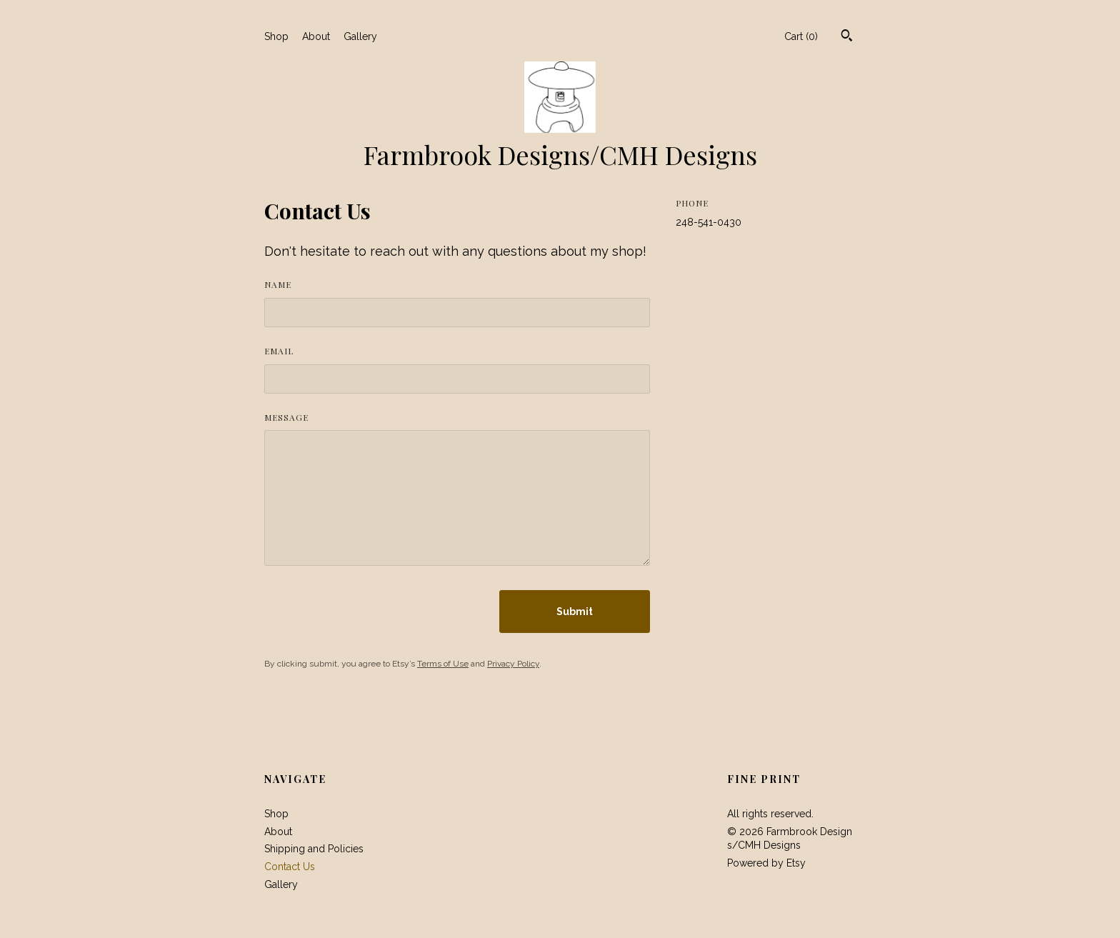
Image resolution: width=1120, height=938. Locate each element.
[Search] (846, 37)
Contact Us (289, 866)
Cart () (801, 36)
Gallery (360, 36)
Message (286, 417)
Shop (276, 36)
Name (277, 284)
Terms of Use (443, 664)
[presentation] (372, 611)
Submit (574, 611)
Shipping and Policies (314, 848)
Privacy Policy (513, 664)
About (316, 36)
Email (279, 350)
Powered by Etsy (766, 863)
